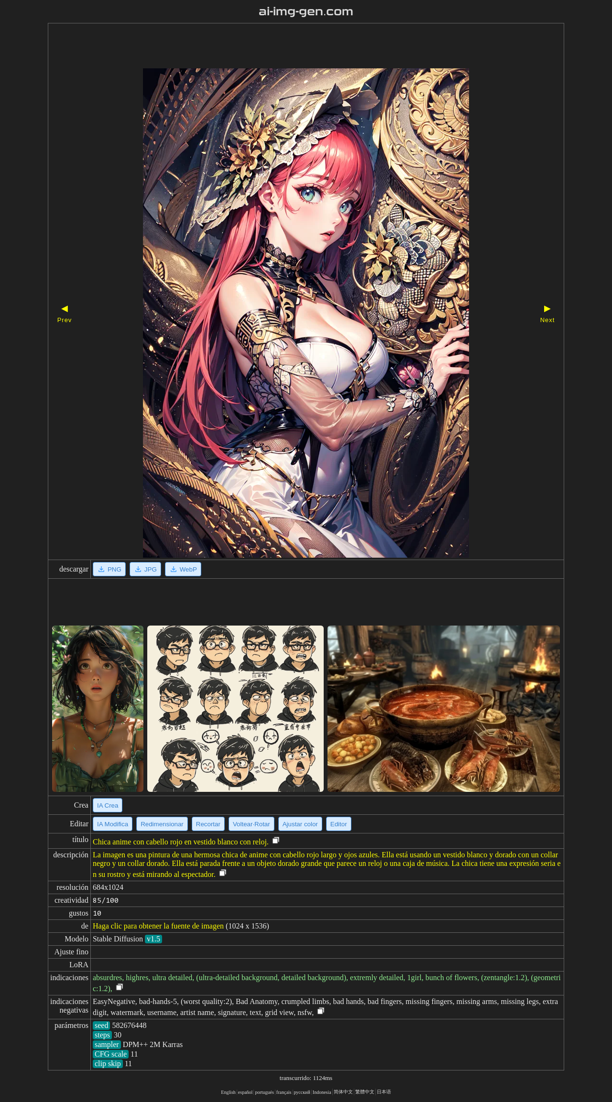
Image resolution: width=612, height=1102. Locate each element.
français (284, 1092)
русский (302, 1092)
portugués (264, 1092)
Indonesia (322, 1092)
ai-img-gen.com (306, 11)
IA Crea (107, 805)
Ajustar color (300, 824)
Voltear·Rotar (251, 824)
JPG (145, 569)
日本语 (384, 1091)
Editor (338, 824)
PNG (109, 569)
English (228, 1092)
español (245, 1092)
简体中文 (343, 1091)
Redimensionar (162, 824)
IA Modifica (112, 824)
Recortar (208, 824)
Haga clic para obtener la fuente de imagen (158, 926)
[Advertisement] (289, 46)
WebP (183, 569)
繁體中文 (364, 1091)
